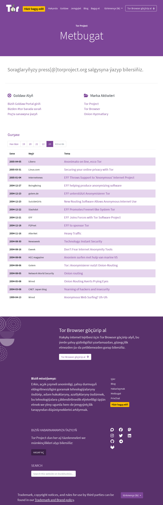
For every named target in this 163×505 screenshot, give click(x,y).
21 (36, 144)
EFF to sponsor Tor (76, 225)
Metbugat (116, 393)
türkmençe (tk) (112, 8)
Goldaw (64, 8)
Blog (86, 8)
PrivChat (115, 398)
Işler (113, 379)
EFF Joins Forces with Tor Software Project (92, 217)
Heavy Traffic (72, 233)
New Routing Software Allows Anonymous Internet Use (100, 201)
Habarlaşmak (118, 388)
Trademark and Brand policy (54, 500)
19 (23, 144)
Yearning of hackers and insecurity (87, 289)
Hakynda (53, 8)
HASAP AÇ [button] (38, 452)
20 (30, 144)
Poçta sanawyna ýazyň (22, 114)
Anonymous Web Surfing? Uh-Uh (85, 297)
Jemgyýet (76, 8)
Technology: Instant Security (83, 241)
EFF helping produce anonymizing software (93, 185)
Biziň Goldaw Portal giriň (24, 104)
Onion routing (73, 273)
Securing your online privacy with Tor (88, 169)
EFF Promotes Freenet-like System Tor (89, 209)
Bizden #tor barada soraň (24, 109)
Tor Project (91, 104)
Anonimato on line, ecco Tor (83, 161)
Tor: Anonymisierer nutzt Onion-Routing (91, 265)
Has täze (14, 144)
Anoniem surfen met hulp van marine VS (91, 257)
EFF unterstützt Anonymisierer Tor (87, 193)
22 (43, 144)
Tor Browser (92, 109)
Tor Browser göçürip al (141, 8)
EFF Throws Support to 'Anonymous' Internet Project (99, 177)
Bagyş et (95, 8)
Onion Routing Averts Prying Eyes (86, 281)
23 (50, 144)
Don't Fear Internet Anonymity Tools (88, 249)
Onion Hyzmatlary (96, 114)
